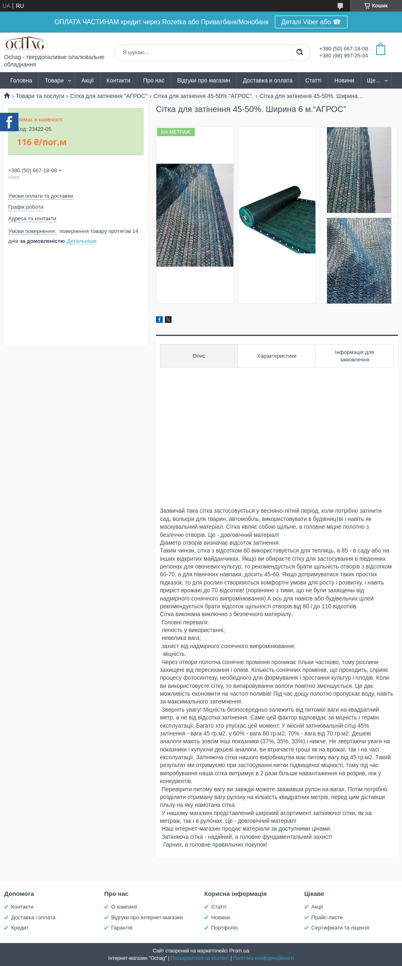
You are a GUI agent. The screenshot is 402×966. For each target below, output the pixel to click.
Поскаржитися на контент (200, 958)
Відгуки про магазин (203, 80)
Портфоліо (224, 928)
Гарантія (121, 928)
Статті (313, 80)
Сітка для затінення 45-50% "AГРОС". (203, 96)
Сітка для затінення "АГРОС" (108, 96)
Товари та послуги (40, 96)
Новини (344, 80)
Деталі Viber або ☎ (311, 21)
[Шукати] (299, 52)
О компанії (124, 907)
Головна (21, 80)
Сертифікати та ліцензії (340, 928)
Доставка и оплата (267, 80)
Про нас (153, 80)
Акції (87, 80)
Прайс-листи (327, 917)
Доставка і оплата (33, 917)
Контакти (118, 80)
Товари (54, 80)
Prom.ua (239, 951)
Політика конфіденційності (263, 958)
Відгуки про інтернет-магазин (147, 917)
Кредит (20, 928)
